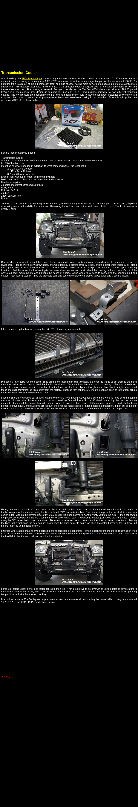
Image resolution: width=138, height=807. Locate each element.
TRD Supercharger (32, 78)
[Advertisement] (33, 34)
